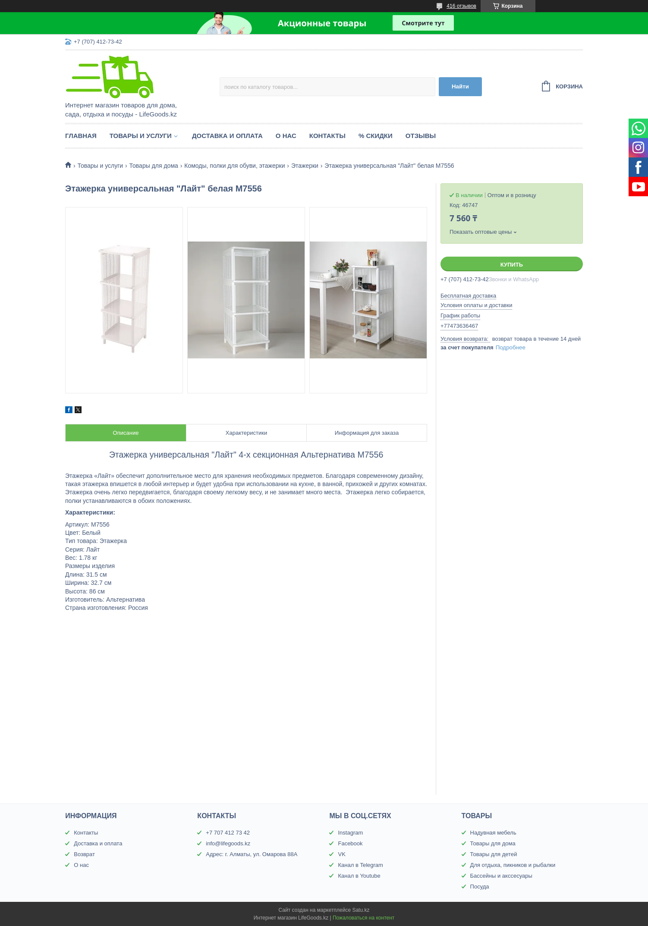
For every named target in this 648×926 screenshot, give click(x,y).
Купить (511, 264)
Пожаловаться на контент (363, 918)
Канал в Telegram (360, 865)
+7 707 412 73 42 (228, 832)
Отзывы (421, 135)
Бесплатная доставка (468, 295)
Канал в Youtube (359, 876)
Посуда (479, 886)
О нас (286, 135)
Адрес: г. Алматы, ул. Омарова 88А (251, 854)
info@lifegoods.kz (228, 843)
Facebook (350, 843)
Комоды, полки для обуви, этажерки (234, 165)
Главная (81, 135)
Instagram (350, 832)
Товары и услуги (141, 135)
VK (341, 854)
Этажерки (304, 165)
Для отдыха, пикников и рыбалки (513, 865)
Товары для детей (493, 854)
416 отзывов (461, 6)
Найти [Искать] (460, 86)
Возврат (84, 854)
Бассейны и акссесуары (501, 876)
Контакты (327, 135)
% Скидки (376, 135)
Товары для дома (153, 165)
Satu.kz (360, 910)
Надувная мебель (493, 832)
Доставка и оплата (227, 135)
